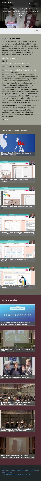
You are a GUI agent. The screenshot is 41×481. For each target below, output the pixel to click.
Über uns (5, 470)
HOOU (6, 120)
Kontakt (9, 472)
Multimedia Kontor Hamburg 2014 (17, 474)
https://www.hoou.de (9, 58)
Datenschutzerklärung (19, 470)
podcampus (7, 3)
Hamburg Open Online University (16, 64)
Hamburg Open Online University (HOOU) (20, 70)
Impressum (33, 470)
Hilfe (3, 472)
